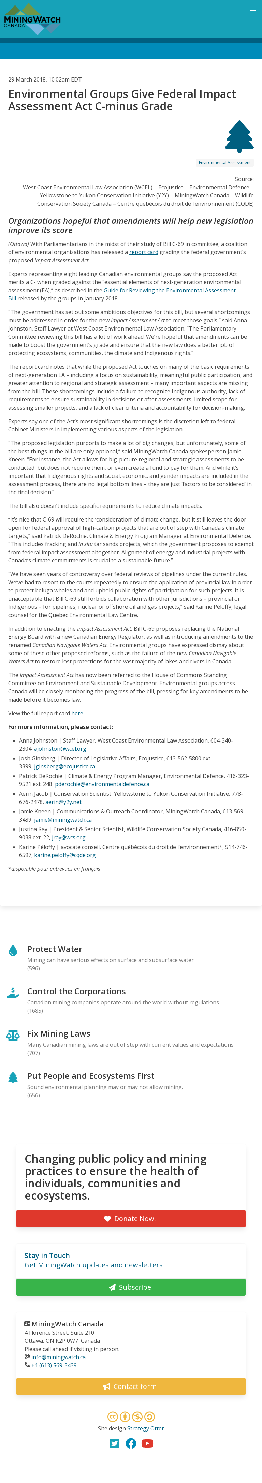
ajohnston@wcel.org (60, 748)
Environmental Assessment (225, 162)
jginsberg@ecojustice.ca (64, 766)
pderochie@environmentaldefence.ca (102, 784)
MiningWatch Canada (67, 1323)
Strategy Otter (145, 1428)
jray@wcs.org (69, 837)
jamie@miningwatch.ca (63, 819)
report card (143, 252)
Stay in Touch (47, 1255)
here (77, 713)
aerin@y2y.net (63, 802)
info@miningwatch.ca (58, 1357)
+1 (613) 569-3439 (54, 1365)
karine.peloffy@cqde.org (65, 855)
